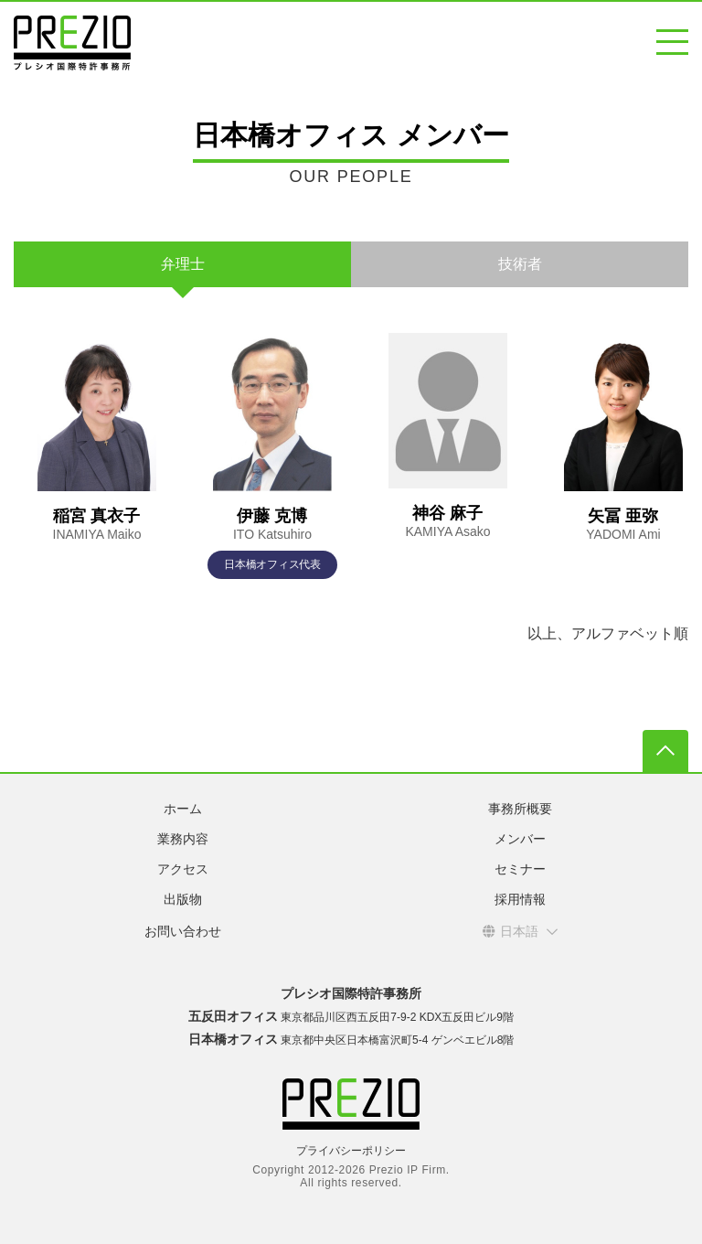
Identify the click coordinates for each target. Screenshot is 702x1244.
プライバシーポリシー (351, 1150)
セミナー (520, 869)
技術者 (520, 264)
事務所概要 (520, 808)
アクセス (182, 869)
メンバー (520, 838)
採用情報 (520, 899)
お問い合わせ (182, 931)
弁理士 (183, 264)
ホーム (183, 808)
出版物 (183, 899)
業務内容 (182, 838)
